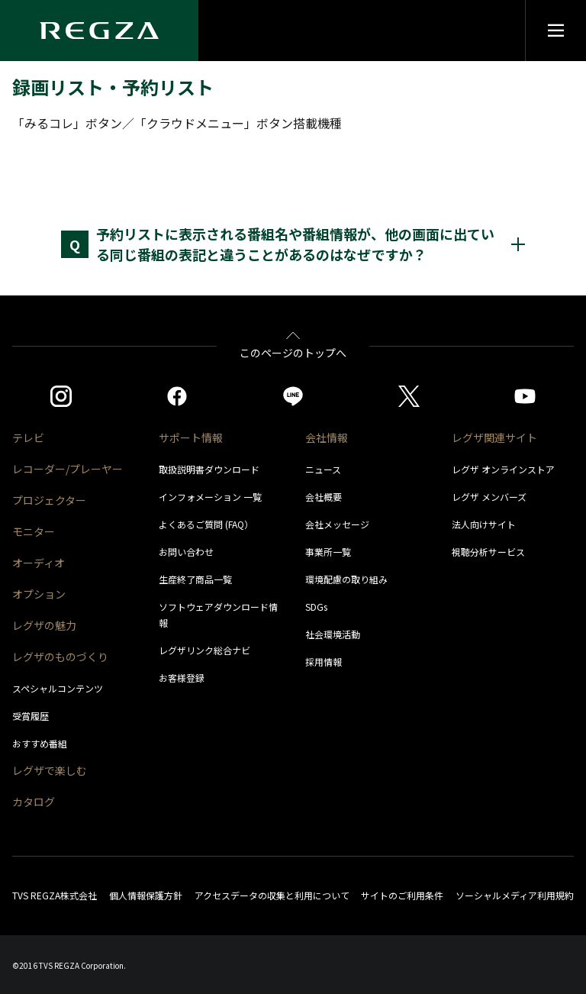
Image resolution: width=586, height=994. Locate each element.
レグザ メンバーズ (489, 496)
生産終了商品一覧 (195, 579)
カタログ (33, 801)
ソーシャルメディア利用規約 (515, 895)
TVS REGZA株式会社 (54, 895)
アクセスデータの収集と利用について (272, 895)
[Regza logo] (99, 30)
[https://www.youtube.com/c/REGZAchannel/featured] (525, 396)
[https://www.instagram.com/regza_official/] (61, 396)
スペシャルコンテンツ (57, 688)
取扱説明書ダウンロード (209, 469)
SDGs (316, 606)
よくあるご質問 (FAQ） (206, 524)
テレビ (28, 437)
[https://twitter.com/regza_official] (409, 396)
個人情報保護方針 (145, 895)
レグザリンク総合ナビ (204, 650)
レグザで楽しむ (49, 770)
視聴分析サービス (488, 551)
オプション (39, 594)
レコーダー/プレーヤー (67, 468)
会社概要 (323, 496)
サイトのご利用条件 (402, 895)
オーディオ (38, 562)
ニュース (323, 469)
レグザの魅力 (44, 625)
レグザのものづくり (60, 656)
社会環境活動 (332, 634)
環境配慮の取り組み (346, 579)
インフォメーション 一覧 (210, 496)
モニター (33, 531)
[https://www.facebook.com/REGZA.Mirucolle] (177, 396)
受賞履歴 (30, 715)
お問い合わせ (186, 551)
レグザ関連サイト (494, 437)
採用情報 (323, 661)
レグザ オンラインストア (503, 469)
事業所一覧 (328, 551)
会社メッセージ (337, 524)
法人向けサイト (484, 524)
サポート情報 (191, 437)
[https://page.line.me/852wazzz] (293, 396)
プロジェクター (49, 500)
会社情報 (326, 437)
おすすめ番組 (39, 743)
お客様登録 (181, 677)
